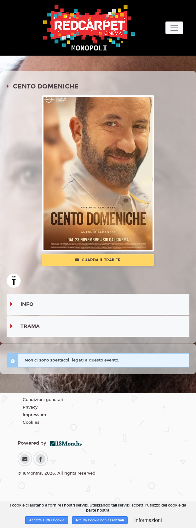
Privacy (30, 407)
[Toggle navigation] (174, 27)
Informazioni (148, 520)
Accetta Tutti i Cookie (46, 520)
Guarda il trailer (98, 260)
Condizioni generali (43, 399)
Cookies (31, 422)
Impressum (34, 414)
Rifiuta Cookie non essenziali (100, 520)
